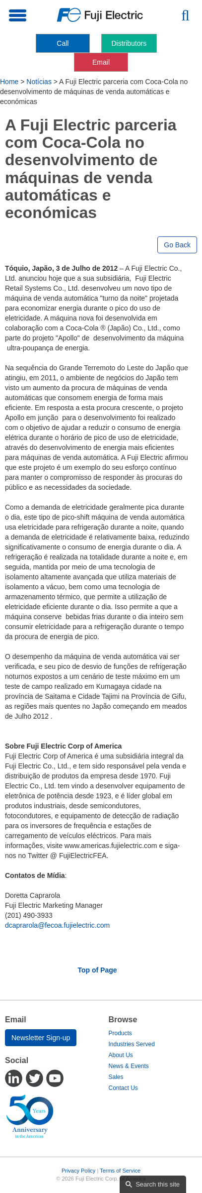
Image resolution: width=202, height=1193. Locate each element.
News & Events (129, 1066)
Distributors (128, 43)
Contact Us (123, 1088)
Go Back (177, 245)
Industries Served (132, 1044)
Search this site (157, 1184)
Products (120, 1033)
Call (62, 43)
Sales (116, 1077)
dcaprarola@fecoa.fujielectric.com (57, 925)
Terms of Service (120, 1171)
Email (101, 62)
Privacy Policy (78, 1171)
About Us (121, 1055)
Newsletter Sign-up (40, 1038)
